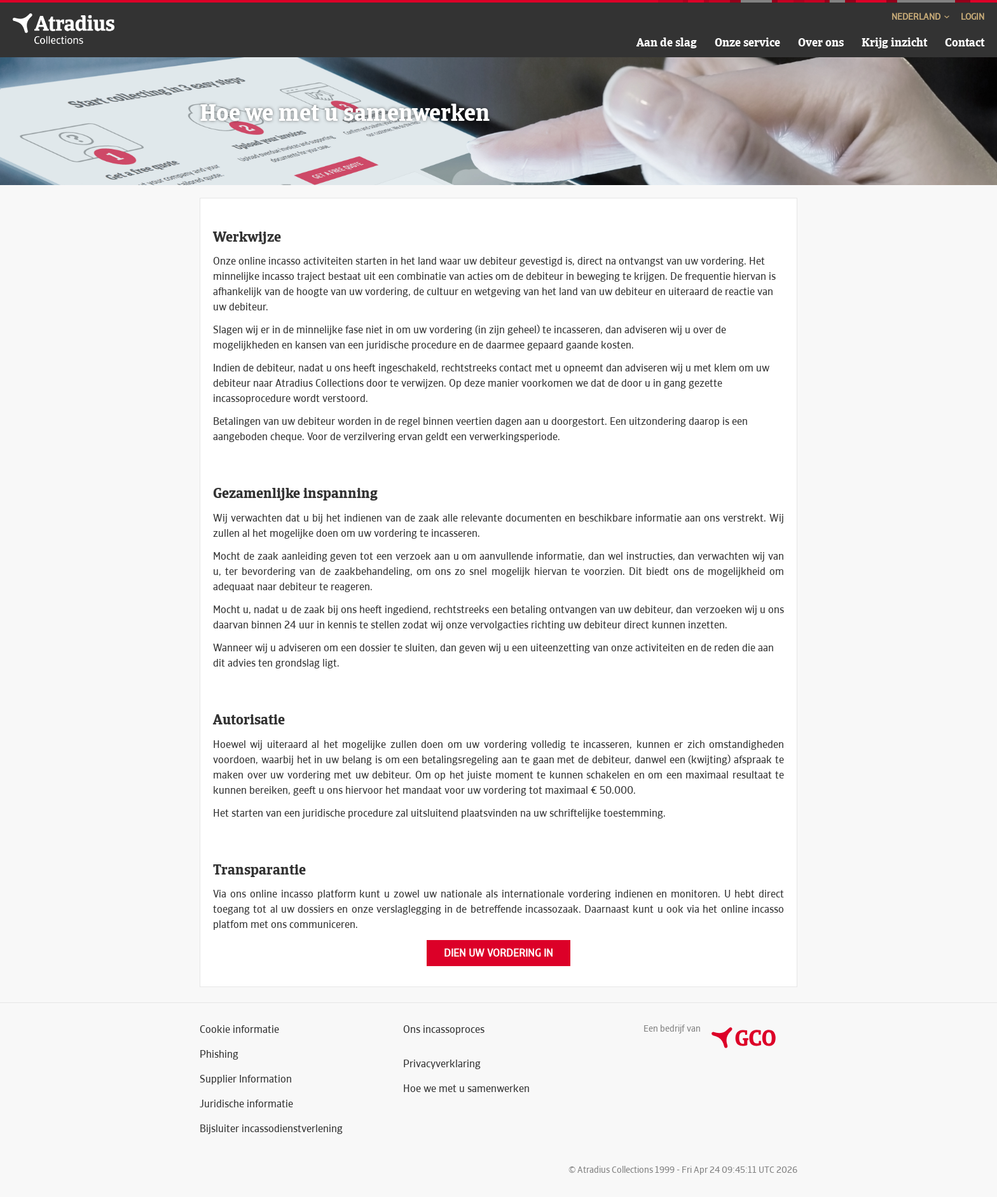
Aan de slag (666, 42)
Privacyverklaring (442, 1063)
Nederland (921, 16)
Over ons (821, 42)
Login (972, 16)
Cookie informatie (239, 1029)
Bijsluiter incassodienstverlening (271, 1128)
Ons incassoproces (444, 1029)
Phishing (219, 1054)
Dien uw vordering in (498, 953)
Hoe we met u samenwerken (466, 1088)
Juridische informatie (246, 1104)
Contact (964, 42)
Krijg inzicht (894, 42)
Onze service (747, 42)
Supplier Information (246, 1079)
